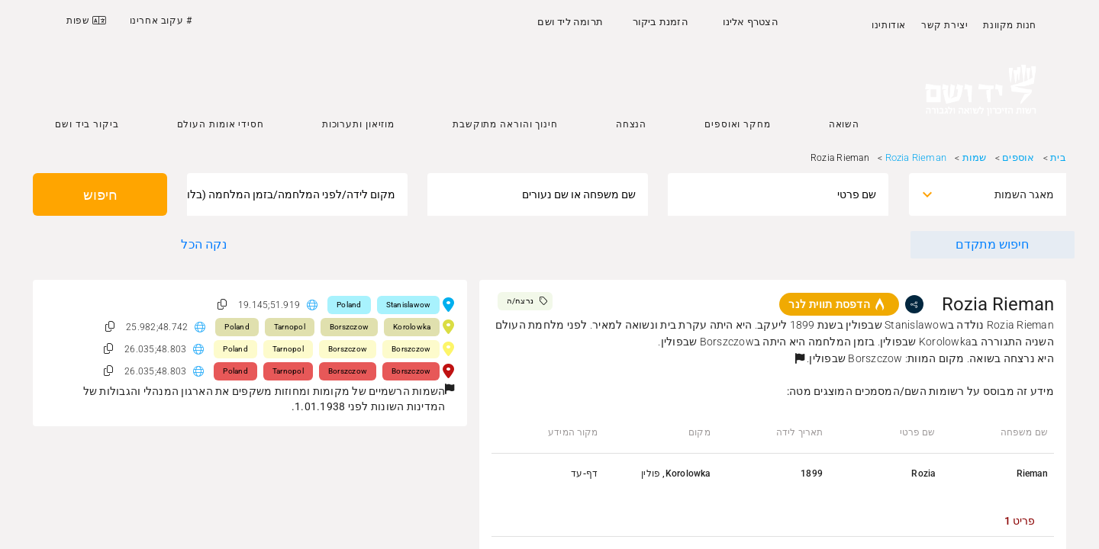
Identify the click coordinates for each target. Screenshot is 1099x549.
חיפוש (100, 195)
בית (1058, 157)
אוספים (1018, 157)
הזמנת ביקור (660, 21)
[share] (914, 304)
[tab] (1019, 521)
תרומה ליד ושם (570, 21)
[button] (799, 358)
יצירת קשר (944, 25)
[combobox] (1001, 194)
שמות (974, 157)
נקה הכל (203, 244)
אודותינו (889, 25)
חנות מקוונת (1009, 25)
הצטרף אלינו (750, 21)
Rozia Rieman (915, 157)
